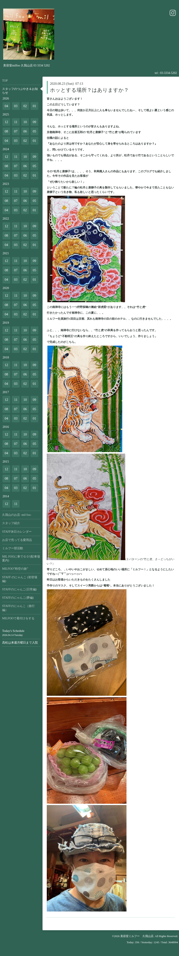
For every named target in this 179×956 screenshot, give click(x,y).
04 (6, 106)
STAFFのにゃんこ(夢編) (18, 597)
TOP (5, 80)
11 (15, 122)
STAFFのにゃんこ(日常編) (19, 589)
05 (34, 131)
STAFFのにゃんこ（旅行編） (18, 607)
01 (34, 106)
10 (25, 122)
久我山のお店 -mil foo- (16, 514)
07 (15, 131)
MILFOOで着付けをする (18, 618)
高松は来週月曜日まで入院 (20, 642)
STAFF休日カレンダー (17, 531)
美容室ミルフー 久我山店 (136, 936)
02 (25, 106)
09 (34, 122)
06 (25, 131)
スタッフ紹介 (11, 523)
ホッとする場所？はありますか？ (89, 90)
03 (15, 106)
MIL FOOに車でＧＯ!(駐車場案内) (21, 558)
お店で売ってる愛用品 (17, 540)
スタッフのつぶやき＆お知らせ (20, 90)
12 (6, 122)
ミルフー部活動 (12, 548)
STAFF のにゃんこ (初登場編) (19, 579)
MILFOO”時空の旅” (15, 568)
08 (6, 131)
